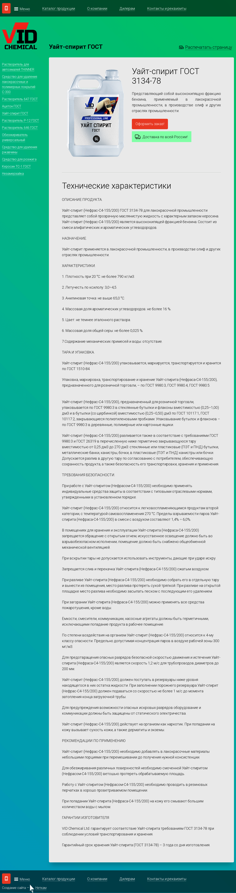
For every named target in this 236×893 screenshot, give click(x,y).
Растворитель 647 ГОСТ (20, 99)
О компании (97, 8)
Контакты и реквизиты (166, 8)
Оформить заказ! (150, 124)
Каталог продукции (58, 8)
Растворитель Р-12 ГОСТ (20, 120)
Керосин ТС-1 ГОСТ (16, 166)
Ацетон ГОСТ (11, 106)
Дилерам (127, 8)
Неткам (40, 888)
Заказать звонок (6, 8)
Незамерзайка (13, 174)
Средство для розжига (19, 159)
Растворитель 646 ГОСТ (20, 128)
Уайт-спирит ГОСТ (15, 113)
